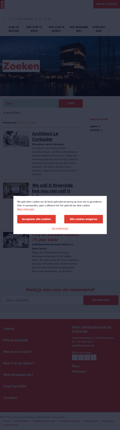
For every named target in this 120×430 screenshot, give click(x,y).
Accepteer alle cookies (36, 219)
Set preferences (60, 228)
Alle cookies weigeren (83, 219)
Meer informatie (25, 209)
